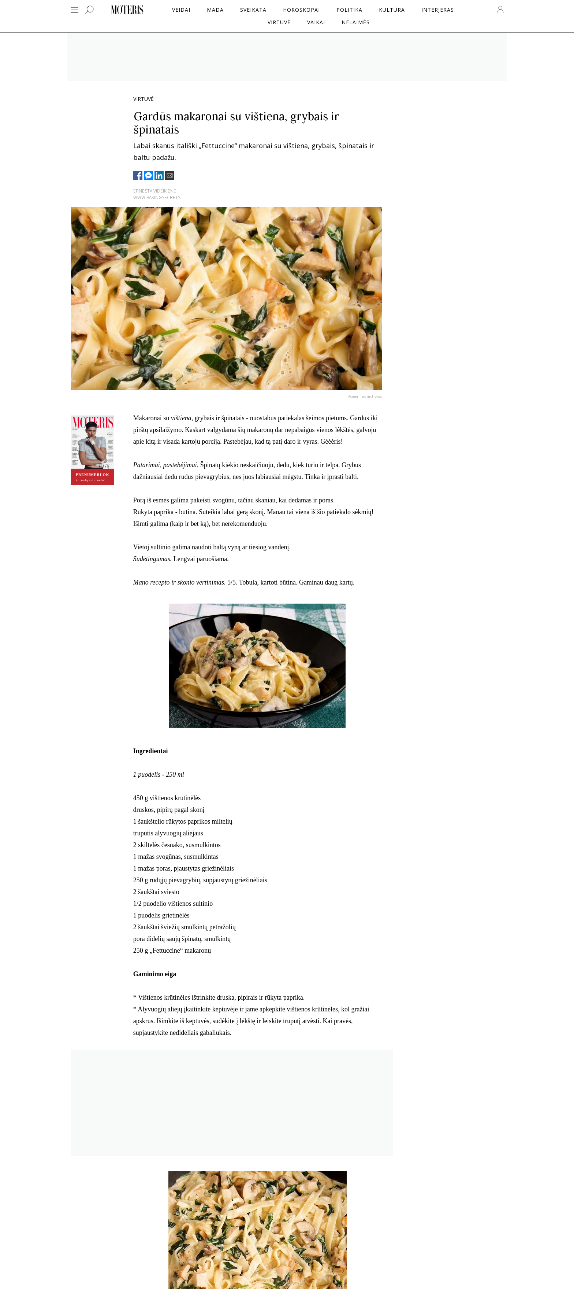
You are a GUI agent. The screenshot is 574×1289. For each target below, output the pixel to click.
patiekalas (291, 418)
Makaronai (147, 418)
